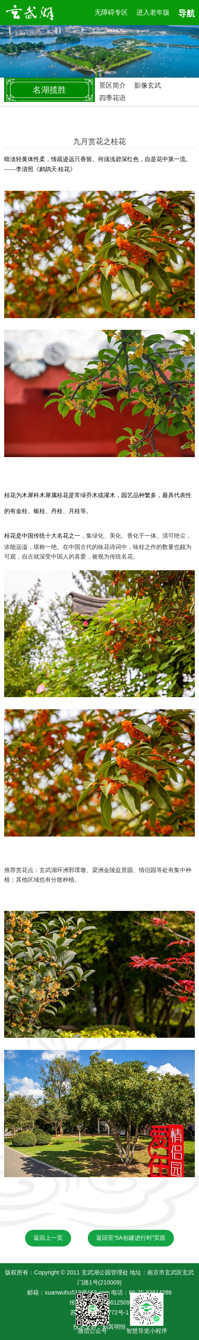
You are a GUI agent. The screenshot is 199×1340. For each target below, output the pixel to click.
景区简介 (112, 85)
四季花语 (112, 97)
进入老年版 (153, 12)
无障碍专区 (111, 12)
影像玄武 (147, 85)
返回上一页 (48, 1237)
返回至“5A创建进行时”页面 (131, 1237)
